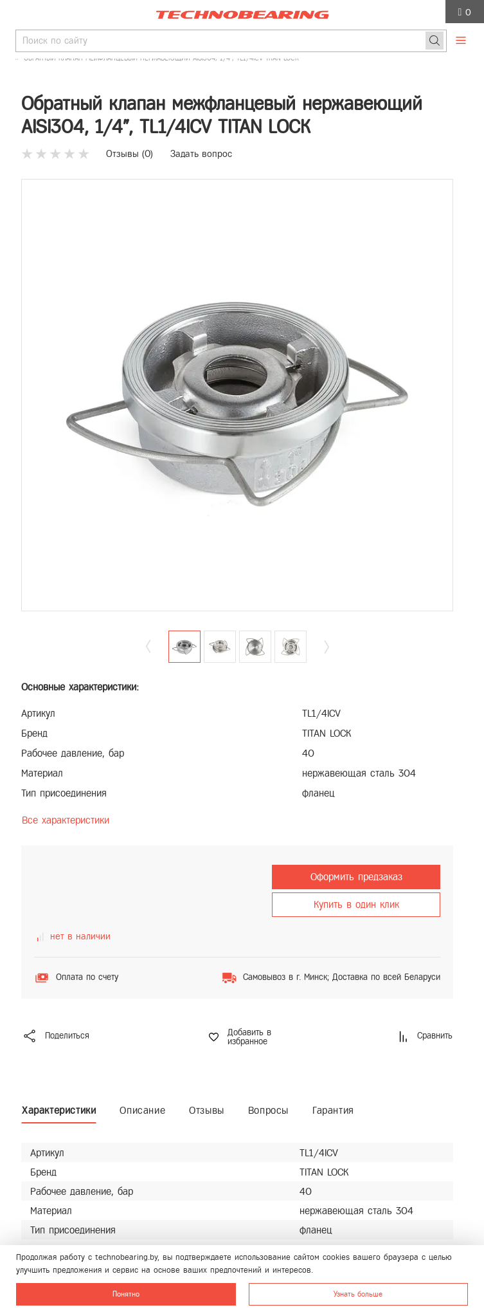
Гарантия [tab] (333, 1110)
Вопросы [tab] (268, 1110)
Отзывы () (129, 153)
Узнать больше (358, 1294)
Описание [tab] (142, 1110)
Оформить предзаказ (356, 876)
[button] (326, 647)
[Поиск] (435, 41)
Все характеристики (65, 820)
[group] (237, 395)
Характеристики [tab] (59, 1110)
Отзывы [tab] (206, 1110)
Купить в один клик (356, 904)
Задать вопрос (201, 153)
